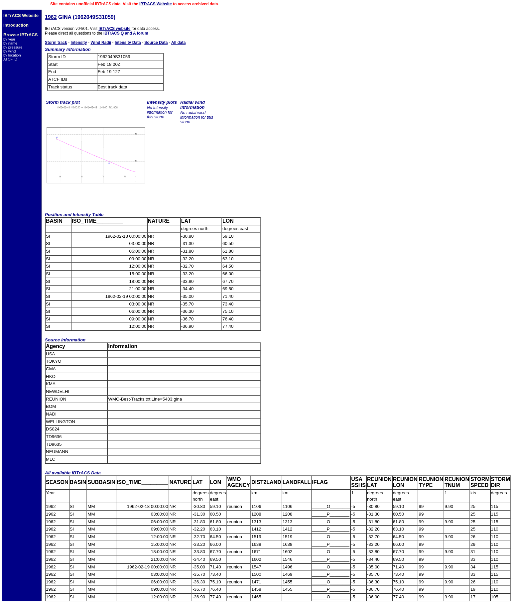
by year (9, 39)
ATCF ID (10, 59)
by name (10, 43)
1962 (51, 17)
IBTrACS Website (155, 4)
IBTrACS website (114, 28)
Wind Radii (100, 42)
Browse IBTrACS (20, 34)
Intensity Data (128, 42)
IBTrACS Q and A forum (125, 33)
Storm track (56, 42)
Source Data (156, 42)
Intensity (78, 42)
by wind (9, 51)
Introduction (16, 25)
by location (12, 55)
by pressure (12, 47)
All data (178, 42)
